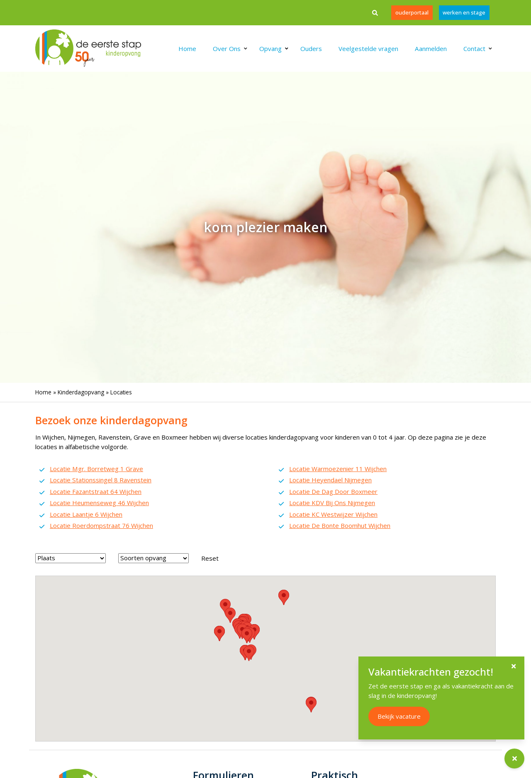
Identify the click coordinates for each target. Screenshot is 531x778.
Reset (210, 558)
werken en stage (464, 12)
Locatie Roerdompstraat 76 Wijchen (101, 525)
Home (43, 392)
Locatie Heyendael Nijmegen (330, 480)
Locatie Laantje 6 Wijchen (86, 514)
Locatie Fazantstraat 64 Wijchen (95, 491)
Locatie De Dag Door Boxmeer (333, 491)
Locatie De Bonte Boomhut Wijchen (339, 525)
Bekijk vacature (399, 716)
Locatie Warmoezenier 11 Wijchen (338, 468)
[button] (230, 615)
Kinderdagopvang (81, 392)
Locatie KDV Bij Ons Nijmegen (332, 502)
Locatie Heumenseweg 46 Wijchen (99, 502)
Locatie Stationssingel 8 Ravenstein (100, 480)
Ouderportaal (411, 12)
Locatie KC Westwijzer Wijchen (333, 514)
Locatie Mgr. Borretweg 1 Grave (96, 468)
